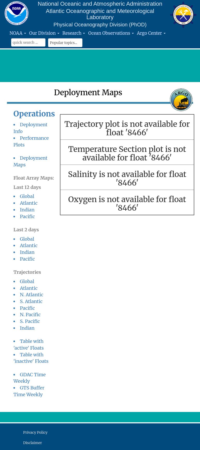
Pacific (27, 216)
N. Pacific (30, 315)
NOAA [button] (18, 33)
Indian (27, 210)
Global (27, 196)
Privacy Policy (35, 432)
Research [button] (74, 33)
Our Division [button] (44, 33)
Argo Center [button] (151, 33)
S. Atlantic (31, 301)
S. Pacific (30, 321)
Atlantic (28, 203)
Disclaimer (32, 442)
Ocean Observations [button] (111, 33)
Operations (34, 114)
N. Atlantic (31, 295)
